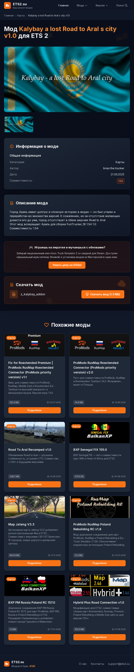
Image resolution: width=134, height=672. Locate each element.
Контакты (97, 664)
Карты (21, 15)
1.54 (121, 180)
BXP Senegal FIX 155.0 (90, 449)
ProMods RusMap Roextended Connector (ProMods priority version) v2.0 (96, 367)
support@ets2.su (119, 664)
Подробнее (34, 410)
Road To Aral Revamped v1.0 (29, 449)
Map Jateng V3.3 (21, 524)
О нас (83, 664)
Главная (63, 5)
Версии (102, 5)
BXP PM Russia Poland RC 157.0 (31, 602)
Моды (82, 5)
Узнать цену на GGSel (67, 265)
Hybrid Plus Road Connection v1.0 (98, 602)
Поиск (122, 5)
